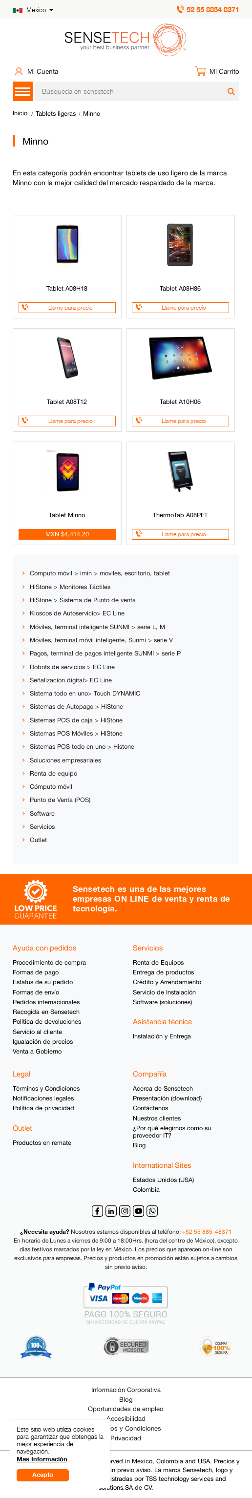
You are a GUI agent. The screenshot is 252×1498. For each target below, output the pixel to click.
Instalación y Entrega (162, 1036)
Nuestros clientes (157, 1118)
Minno (91, 113)
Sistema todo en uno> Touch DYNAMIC (85, 693)
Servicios (42, 826)
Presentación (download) (167, 1098)
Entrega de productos (163, 972)
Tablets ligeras (56, 113)
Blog (139, 1145)
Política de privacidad (43, 1108)
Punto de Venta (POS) (60, 799)
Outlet (38, 840)
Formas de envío (36, 992)
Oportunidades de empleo (126, 1409)
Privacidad (125, 1438)
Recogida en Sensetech (46, 1011)
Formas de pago (36, 972)
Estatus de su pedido (43, 982)
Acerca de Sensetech (163, 1088)
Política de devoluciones (47, 1021)
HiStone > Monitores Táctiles (70, 587)
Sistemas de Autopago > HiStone (76, 706)
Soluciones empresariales (65, 760)
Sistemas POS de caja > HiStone (76, 720)
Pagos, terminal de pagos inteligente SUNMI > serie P (105, 653)
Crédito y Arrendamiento (167, 982)
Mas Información (42, 1459)
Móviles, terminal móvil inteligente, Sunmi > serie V (101, 640)
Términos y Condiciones (46, 1088)
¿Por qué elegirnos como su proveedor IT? (172, 1131)
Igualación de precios (43, 1041)
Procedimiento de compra (49, 962)
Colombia (146, 1189)
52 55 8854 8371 (213, 9)
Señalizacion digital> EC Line (71, 680)
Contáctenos (150, 1108)
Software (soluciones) (162, 1002)
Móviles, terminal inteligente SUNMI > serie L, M (97, 627)
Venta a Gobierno (37, 1051)
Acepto (42, 1474)
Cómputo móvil (51, 786)
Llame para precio (70, 307)
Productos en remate (42, 1142)
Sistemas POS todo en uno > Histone (82, 746)
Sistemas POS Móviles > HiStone (76, 733)
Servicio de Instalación (164, 992)
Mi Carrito (224, 71)
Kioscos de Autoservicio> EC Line (77, 613)
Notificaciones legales (43, 1098)
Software (42, 813)
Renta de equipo (53, 773)
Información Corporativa (126, 1389)
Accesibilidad (126, 1418)
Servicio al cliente (37, 1031)
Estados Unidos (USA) (163, 1179)
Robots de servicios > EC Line (72, 667)
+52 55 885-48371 (207, 1231)
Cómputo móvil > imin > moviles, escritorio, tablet (100, 573)
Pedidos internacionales (46, 1002)
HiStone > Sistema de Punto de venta (83, 600)
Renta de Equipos (158, 962)
